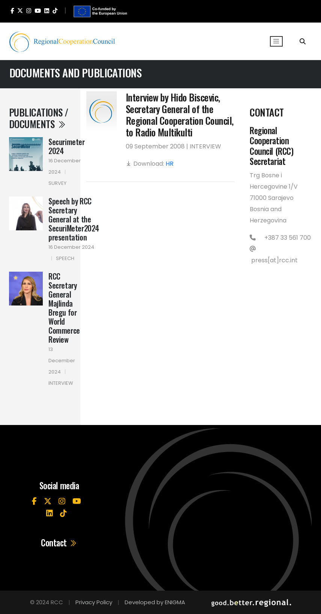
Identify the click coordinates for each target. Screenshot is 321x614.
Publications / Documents (38, 118)
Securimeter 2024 (66, 146)
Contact (59, 543)
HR (169, 163)
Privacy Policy (93, 602)
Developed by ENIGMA (155, 602)
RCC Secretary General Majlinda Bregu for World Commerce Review (64, 308)
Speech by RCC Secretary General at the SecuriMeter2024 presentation (73, 219)
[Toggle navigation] (276, 41)
